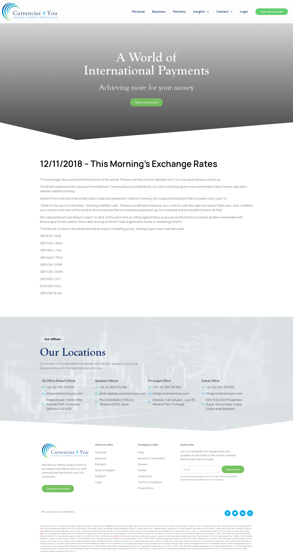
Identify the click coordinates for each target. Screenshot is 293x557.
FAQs (141, 452)
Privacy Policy (146, 488)
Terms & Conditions (150, 482)
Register (100, 476)
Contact (224, 12)
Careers (143, 464)
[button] (52, 339)
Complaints (145, 476)
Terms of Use (119, 536)
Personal (138, 12)
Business (159, 12)
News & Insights (105, 470)
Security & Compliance (151, 458)
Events (142, 470)
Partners (179, 12)
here (41, 533)
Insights (201, 12)
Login (244, 12)
